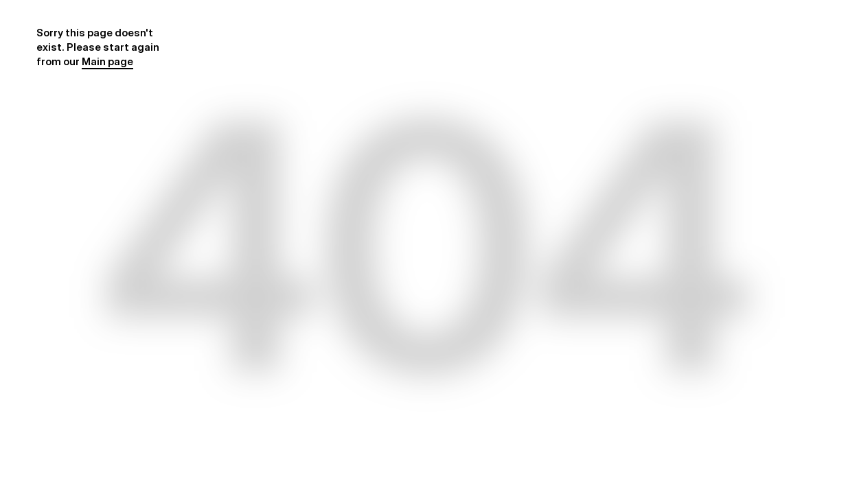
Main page (107, 61)
